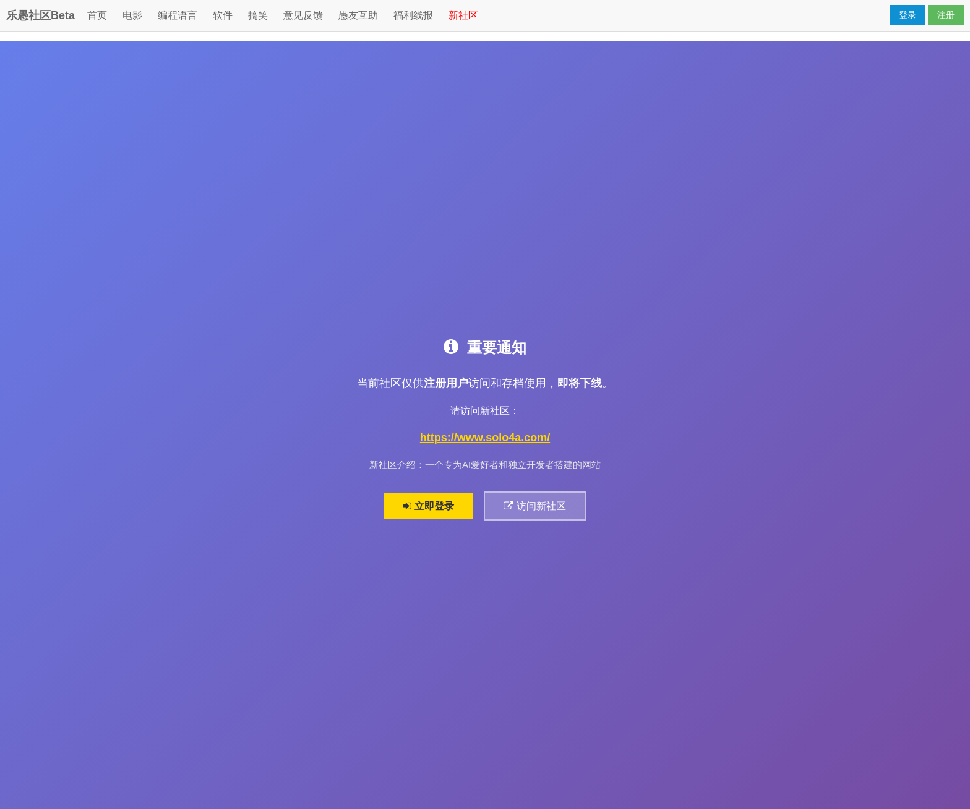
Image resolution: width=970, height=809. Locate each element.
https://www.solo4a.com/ (485, 438)
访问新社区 (535, 506)
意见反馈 (303, 15)
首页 (97, 15)
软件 (223, 15)
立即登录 (428, 506)
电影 (132, 15)
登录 (907, 15)
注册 (946, 15)
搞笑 (258, 15)
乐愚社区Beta (40, 15)
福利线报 (413, 15)
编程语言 (177, 15)
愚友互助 (358, 15)
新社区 (463, 15)
